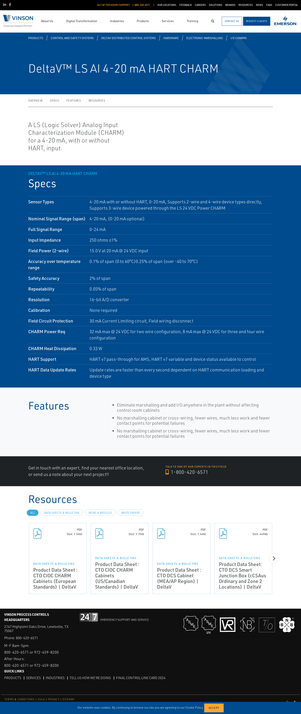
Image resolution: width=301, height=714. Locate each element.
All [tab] (32, 512)
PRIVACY (53, 699)
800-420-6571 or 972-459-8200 (31, 652)
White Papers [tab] (130, 512)
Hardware (171, 38)
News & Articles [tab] (100, 512)
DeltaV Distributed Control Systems (128, 38)
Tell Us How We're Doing (90, 678)
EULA (41, 699)
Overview (35, 100)
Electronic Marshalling (204, 38)
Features (73, 100)
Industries (55, 678)
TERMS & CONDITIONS (19, 699)
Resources (97, 100)
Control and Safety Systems (72, 38)
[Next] (273, 558)
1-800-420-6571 (187, 472)
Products (35, 38)
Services (33, 678)
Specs (54, 100)
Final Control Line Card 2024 (141, 678)
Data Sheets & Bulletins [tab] (61, 512)
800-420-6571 (27, 638)
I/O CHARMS (239, 38)
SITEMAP (68, 699)
